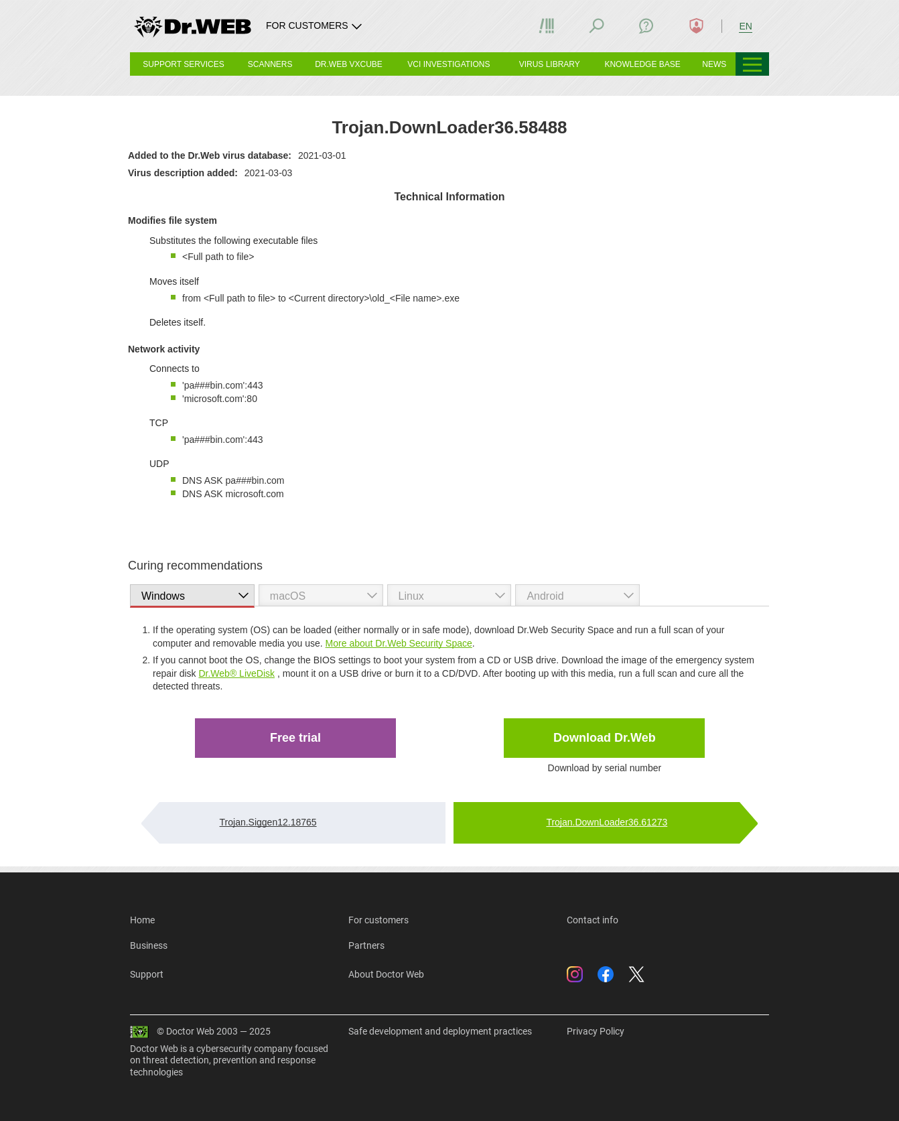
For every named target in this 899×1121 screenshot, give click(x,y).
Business (148, 945)
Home (142, 920)
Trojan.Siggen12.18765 (268, 822)
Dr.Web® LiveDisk (236, 673)
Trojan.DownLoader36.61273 (606, 822)
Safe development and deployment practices (440, 1031)
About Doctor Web (386, 974)
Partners (366, 945)
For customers (378, 920)
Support (146, 974)
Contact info (592, 920)
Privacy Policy (595, 1031)
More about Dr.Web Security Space (399, 643)
